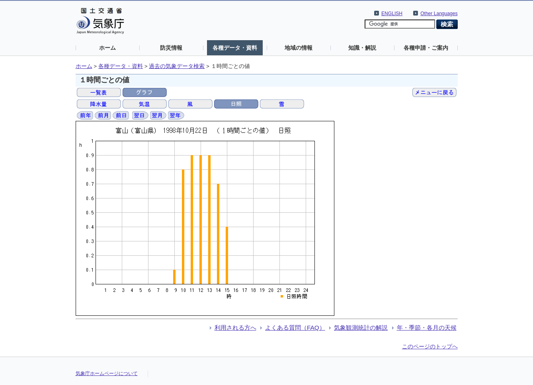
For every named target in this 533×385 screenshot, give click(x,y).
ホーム (107, 48)
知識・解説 (362, 48)
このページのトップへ (430, 346)
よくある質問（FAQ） (295, 327)
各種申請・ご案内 (426, 48)
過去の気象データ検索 (177, 66)
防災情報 (171, 48)
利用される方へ (235, 327)
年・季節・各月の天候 (427, 327)
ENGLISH (391, 13)
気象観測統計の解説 (361, 327)
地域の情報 (298, 48)
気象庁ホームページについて (107, 373)
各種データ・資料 (235, 48)
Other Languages (438, 13)
